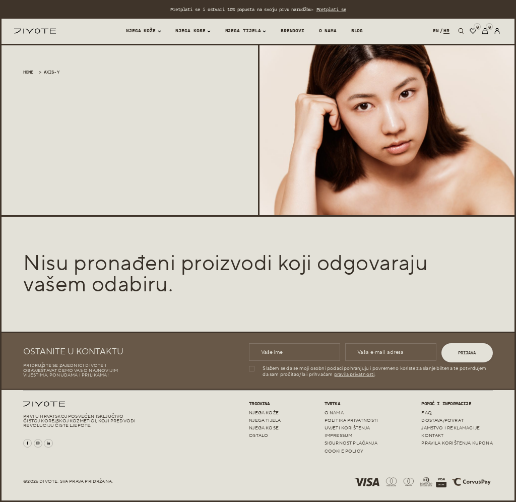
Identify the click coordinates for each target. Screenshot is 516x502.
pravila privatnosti (354, 374)
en (436, 30)
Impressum (339, 435)
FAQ (426, 413)
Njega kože (264, 413)
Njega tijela (243, 30)
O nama (328, 30)
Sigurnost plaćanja (351, 443)
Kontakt (432, 435)
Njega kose (190, 30)
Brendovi (292, 30)
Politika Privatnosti (351, 420)
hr (446, 30)
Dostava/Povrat (442, 420)
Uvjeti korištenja (347, 428)
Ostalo (258, 435)
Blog (357, 30)
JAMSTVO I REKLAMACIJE (450, 428)
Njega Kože (141, 30)
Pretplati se (331, 9)
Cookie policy (344, 451)
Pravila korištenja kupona (456, 443)
